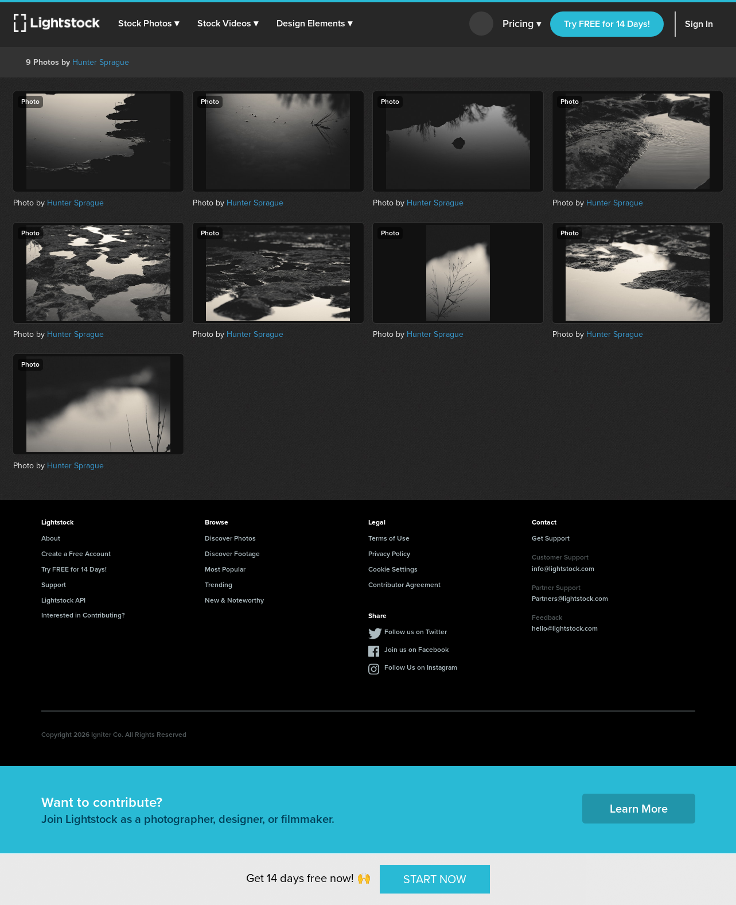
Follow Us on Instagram (420, 667)
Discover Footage (232, 554)
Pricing (522, 24)
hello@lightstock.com (565, 628)
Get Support (551, 538)
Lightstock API (63, 600)
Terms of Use (389, 538)
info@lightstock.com (563, 569)
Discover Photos (230, 538)
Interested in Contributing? (83, 615)
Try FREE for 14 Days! (607, 23)
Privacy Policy (389, 554)
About (50, 538)
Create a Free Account (76, 554)
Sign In (699, 23)
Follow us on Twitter (415, 632)
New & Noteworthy (234, 600)
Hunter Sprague (100, 62)
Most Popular (225, 569)
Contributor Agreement (404, 585)
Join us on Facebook (416, 649)
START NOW (434, 878)
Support (53, 585)
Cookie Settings (393, 569)
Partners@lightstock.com (570, 598)
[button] (148, 23)
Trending (218, 585)
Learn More (639, 808)
